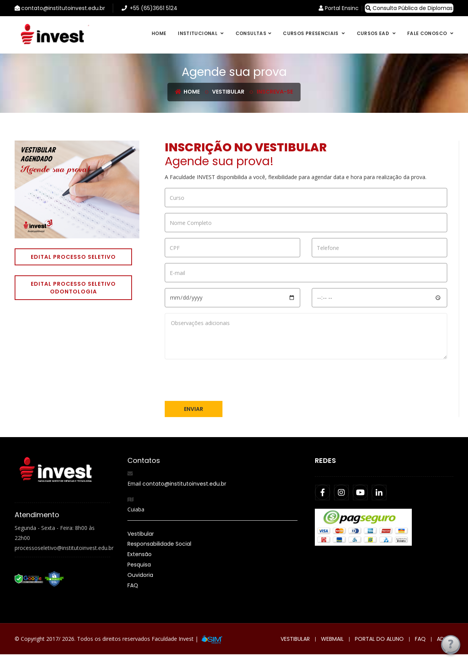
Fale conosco (427, 33)
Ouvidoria (140, 575)
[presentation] (223, 380)
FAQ (132, 585)
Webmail (332, 639)
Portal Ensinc (339, 8)
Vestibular (228, 92)
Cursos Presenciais (311, 33)
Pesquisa (139, 564)
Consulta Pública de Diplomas (409, 8)
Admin (445, 639)
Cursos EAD (374, 33)
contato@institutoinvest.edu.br (184, 484)
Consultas (251, 33)
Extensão (139, 554)
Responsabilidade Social (159, 544)
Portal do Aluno (379, 639)
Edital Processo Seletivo (73, 257)
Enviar (193, 409)
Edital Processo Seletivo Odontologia (73, 287)
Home (159, 33)
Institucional (198, 33)
